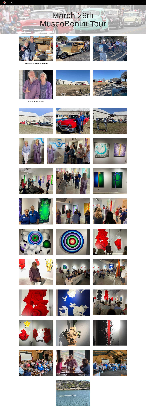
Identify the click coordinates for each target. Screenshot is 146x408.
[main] (73, 19)
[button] (144, 2)
